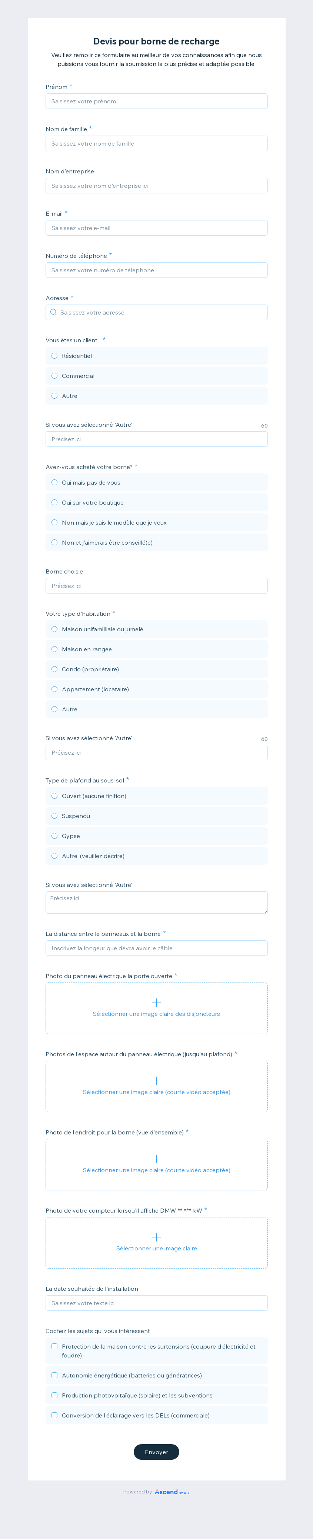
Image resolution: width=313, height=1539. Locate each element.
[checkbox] (157, 1351)
